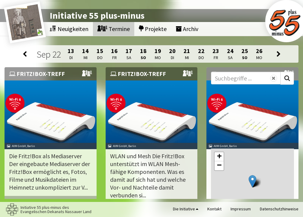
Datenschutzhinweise (279, 209)
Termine (113, 29)
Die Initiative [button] (185, 209)
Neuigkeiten (69, 29)
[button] (252, 181)
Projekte (153, 29)
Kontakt (214, 209)
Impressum (241, 209)
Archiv (187, 29)
